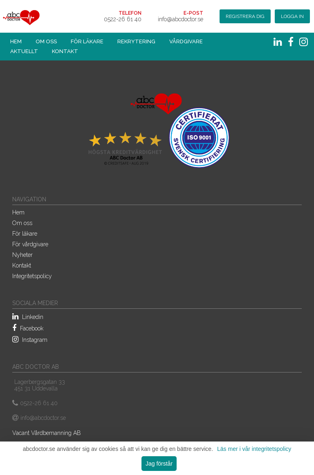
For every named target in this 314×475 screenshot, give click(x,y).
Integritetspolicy (32, 276)
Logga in (292, 16)
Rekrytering (136, 41)
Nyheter (22, 255)
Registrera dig (245, 16)
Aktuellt (24, 51)
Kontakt (65, 51)
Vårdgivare (186, 41)
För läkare (87, 41)
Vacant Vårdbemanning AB (46, 433)
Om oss (46, 41)
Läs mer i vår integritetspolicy (254, 449)
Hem (16, 41)
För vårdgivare (30, 244)
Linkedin (27, 316)
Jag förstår (159, 463)
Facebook (27, 328)
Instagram (29, 339)
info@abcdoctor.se (180, 19)
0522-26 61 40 (122, 19)
